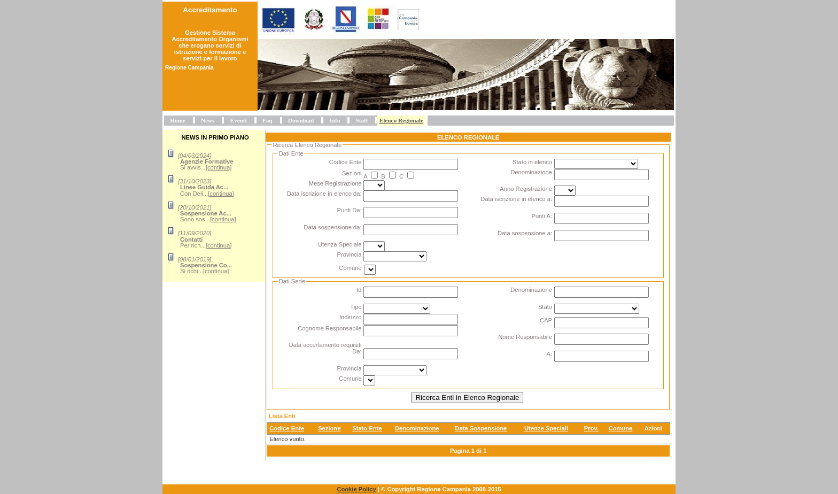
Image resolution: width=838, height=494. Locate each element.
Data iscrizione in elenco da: (324, 193)
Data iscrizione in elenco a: (516, 199)
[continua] (219, 167)
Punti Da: (349, 210)
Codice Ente (345, 162)
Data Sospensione (481, 428)
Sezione (329, 428)
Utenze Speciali (546, 428)
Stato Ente (367, 428)
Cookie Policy (356, 489)
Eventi (238, 120)
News (207, 120)
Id (358, 290)
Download (301, 120)
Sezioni (352, 173)
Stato (545, 307)
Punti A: (541, 216)
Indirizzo (350, 317)
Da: (356, 351)
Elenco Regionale (401, 120)
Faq (267, 120)
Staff (361, 120)
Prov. (591, 428)
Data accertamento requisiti (325, 345)
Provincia (349, 254)
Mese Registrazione (335, 183)
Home (177, 120)
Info (334, 120)
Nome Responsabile (525, 337)
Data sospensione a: (525, 233)
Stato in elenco (532, 162)
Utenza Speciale (339, 244)
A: (549, 354)
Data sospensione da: (332, 227)
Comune (350, 268)
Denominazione (531, 172)
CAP (546, 320)
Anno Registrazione (526, 189)
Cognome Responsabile (329, 328)
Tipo (355, 307)
